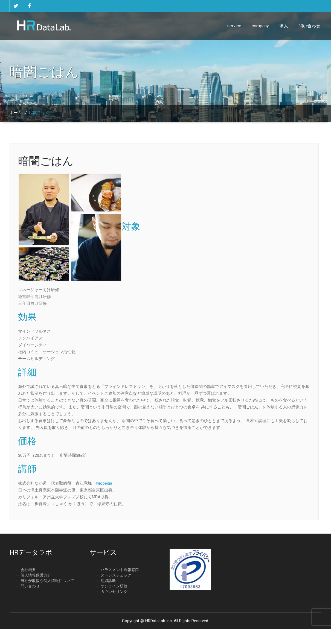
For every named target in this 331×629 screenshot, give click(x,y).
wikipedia (104, 483)
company (260, 25)
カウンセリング (114, 591)
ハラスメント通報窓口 (120, 569)
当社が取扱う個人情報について (47, 580)
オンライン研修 (114, 586)
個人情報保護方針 (36, 575)
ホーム (16, 112)
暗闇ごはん (46, 161)
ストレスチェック (116, 575)
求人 (283, 25)
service (234, 25)
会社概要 (28, 569)
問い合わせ (309, 25)
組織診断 (108, 580)
